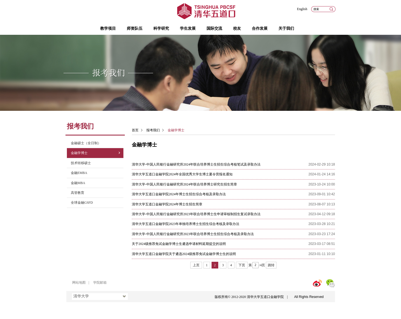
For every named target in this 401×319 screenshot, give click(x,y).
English (302, 9)
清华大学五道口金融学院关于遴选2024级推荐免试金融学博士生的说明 (184, 254)
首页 (135, 130)
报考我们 (153, 130)
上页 (196, 265)
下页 (241, 265)
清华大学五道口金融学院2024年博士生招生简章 (167, 204)
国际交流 (214, 28)
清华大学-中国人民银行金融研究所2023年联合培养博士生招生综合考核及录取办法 (193, 234)
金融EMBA (79, 173)
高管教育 (77, 193)
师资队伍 (134, 28)
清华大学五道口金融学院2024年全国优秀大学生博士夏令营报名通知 (182, 174)
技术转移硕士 (81, 163)
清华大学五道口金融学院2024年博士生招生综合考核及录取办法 (179, 194)
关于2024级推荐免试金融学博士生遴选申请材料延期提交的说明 (179, 244)
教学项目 (108, 28)
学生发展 (188, 28)
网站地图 (79, 282)
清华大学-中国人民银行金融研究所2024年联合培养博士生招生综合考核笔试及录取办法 (196, 164)
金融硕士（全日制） (86, 143)
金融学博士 (79, 153)
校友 (237, 28)
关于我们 (286, 28)
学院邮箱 (100, 282)
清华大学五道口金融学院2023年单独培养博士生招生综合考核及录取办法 (185, 224)
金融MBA (78, 183)
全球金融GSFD (82, 203)
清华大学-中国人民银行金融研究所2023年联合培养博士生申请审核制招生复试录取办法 (196, 214)
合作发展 (260, 28)
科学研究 (161, 28)
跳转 (271, 265)
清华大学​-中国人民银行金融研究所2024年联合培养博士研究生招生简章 (184, 184)
